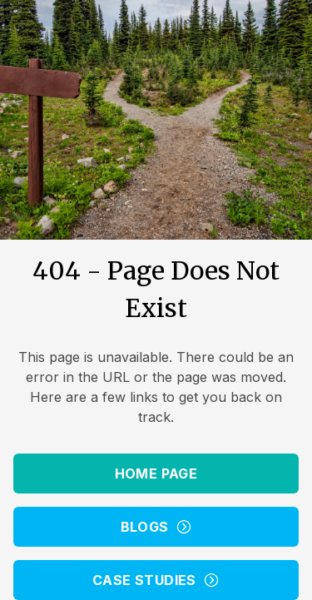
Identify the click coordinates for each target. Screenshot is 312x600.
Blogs (156, 526)
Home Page (156, 473)
